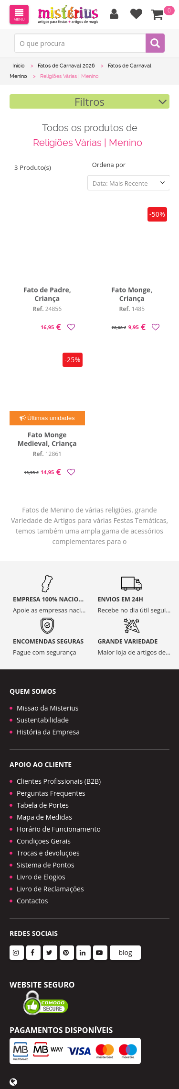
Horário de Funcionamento (59, 828)
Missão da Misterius (47, 707)
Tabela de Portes (43, 805)
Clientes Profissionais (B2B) (59, 781)
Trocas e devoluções (48, 852)
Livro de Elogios (41, 876)
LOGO (68, 14)
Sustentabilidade (43, 719)
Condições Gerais (44, 840)
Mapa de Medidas (44, 817)
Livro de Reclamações (50, 888)
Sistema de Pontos (45, 864)
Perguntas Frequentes (51, 793)
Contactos (32, 900)
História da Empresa (48, 731)
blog (125, 952)
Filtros (89, 101)
